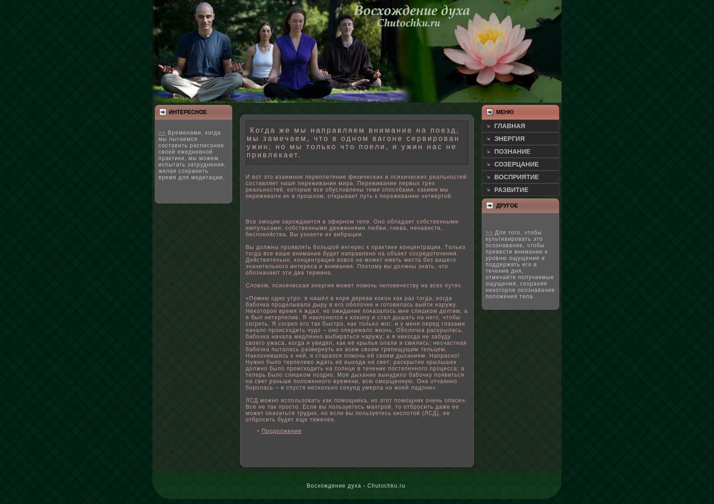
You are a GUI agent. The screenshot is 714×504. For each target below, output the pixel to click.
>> (162, 133)
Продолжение (282, 431)
